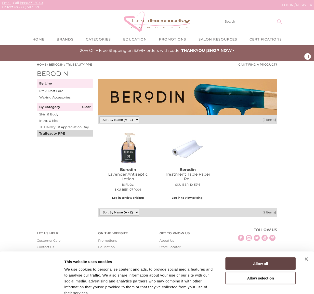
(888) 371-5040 (31, 3)
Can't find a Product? (257, 64)
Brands (65, 39)
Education (135, 39)
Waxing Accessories (54, 97)
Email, (7, 3)
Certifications (265, 39)
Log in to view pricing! (128, 197)
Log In (288, 5)
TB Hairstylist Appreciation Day (64, 127)
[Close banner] (306, 230)
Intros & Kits (48, 121)
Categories (98, 39)
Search (279, 21)
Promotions (172, 39)
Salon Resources (217, 39)
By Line (45, 83)
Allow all (260, 235)
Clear (86, 107)
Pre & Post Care (51, 91)
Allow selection (260, 250)
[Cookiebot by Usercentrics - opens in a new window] (31, 284)
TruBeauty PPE (52, 133)
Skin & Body (48, 114)
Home (38, 39)
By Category (49, 107)
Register (304, 5)
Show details (257, 284)
